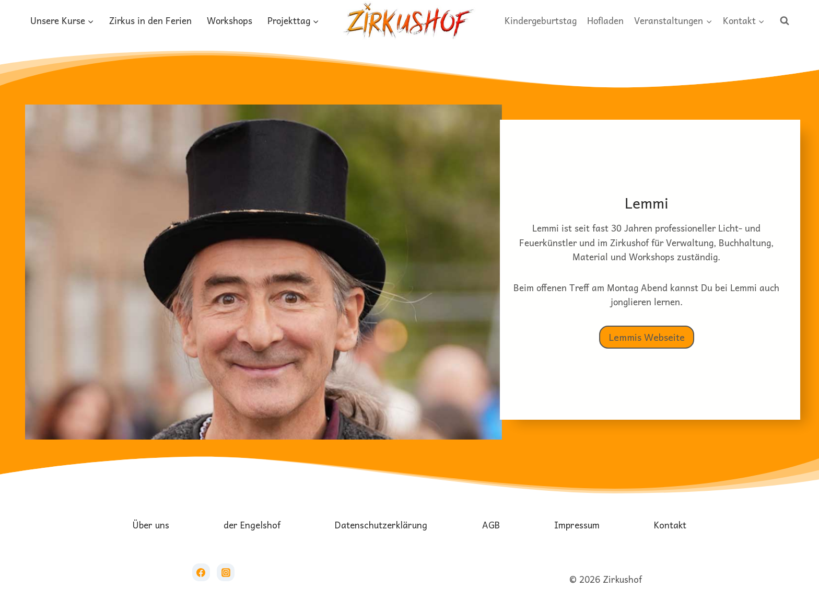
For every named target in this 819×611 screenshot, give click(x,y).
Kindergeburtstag (541, 20)
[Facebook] (201, 572)
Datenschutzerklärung (381, 525)
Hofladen (605, 20)
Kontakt (670, 525)
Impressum (577, 525)
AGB (491, 525)
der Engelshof (252, 525)
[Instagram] (226, 572)
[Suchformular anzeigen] (784, 20)
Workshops (229, 20)
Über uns (151, 525)
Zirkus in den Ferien (150, 20)
